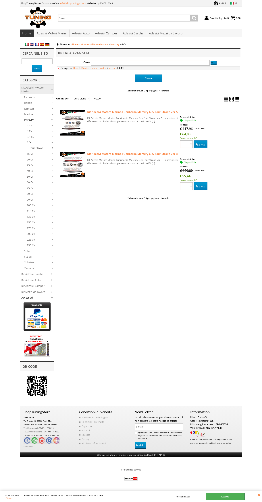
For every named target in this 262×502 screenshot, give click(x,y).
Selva (27, 253)
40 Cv (30, 172)
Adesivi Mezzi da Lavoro (165, 34)
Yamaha (29, 270)
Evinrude (29, 99)
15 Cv (30, 155)
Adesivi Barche (132, 34)
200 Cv (31, 235)
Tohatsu (29, 264)
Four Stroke (36, 150)
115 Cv (31, 213)
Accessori (27, 299)
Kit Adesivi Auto (31, 282)
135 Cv (31, 218)
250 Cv (31, 247)
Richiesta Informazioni (94, 445)
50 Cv (30, 178)
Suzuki (28, 258)
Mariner (29, 116)
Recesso (86, 436)
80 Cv (30, 195)
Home (26, 34)
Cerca (86, 64)
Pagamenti (87, 428)
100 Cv (31, 207)
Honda (28, 104)
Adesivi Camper (106, 34)
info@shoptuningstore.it (73, 3)
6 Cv (29, 144)
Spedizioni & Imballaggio (95, 419)
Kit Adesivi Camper (33, 287)
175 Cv (31, 230)
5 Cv (29, 133)
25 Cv (30, 167)
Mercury (29, 121)
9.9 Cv (30, 138)
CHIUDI (259, 495)
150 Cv (31, 224)
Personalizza (183, 496)
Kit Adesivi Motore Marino (32, 91)
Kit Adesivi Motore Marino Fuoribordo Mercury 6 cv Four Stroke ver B (132, 155)
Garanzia (86, 432)
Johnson (29, 110)
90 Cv (30, 201)
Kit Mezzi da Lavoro (33, 293)
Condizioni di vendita (93, 423)
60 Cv (30, 184)
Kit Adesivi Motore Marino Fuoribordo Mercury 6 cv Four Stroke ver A (132, 113)
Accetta (225, 496)
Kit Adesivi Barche (32, 276)
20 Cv (30, 161)
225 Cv (31, 241)
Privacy (8, 498)
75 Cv (30, 190)
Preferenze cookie (131, 471)
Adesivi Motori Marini (51, 34)
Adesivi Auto (80, 34)
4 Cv (29, 127)
